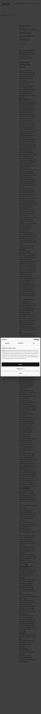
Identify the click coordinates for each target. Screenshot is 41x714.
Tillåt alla (20, 364)
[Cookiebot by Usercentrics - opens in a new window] (33, 339)
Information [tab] (20, 343)
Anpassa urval (20, 368)
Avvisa (20, 373)
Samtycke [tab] (7, 343)
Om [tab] (34, 343)
